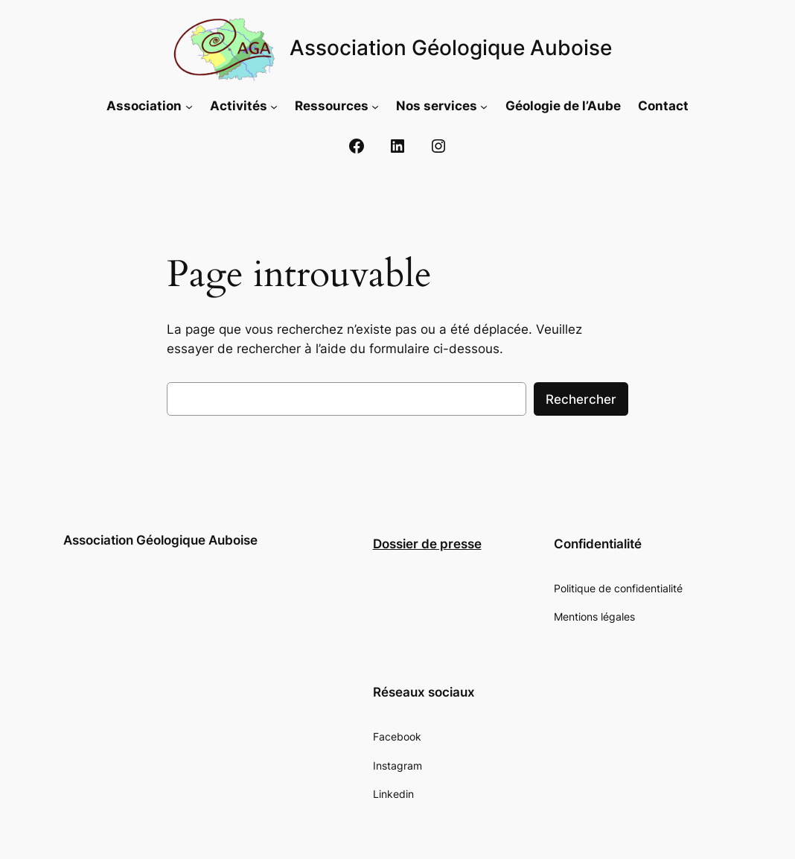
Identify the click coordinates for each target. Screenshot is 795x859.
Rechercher (581, 399)
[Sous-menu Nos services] (484, 106)
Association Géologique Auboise (451, 47)
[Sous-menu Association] (189, 106)
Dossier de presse (427, 543)
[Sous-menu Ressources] (375, 106)
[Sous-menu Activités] (274, 106)
